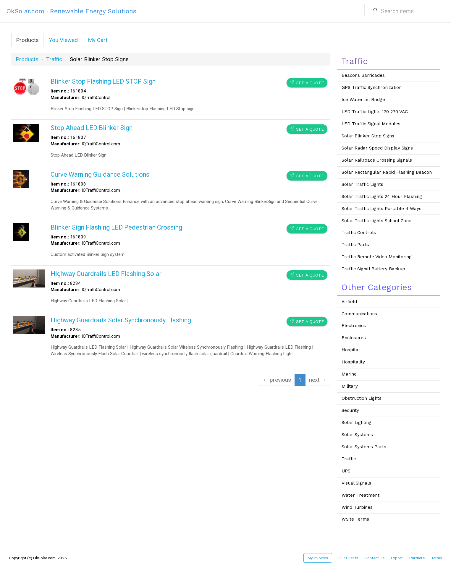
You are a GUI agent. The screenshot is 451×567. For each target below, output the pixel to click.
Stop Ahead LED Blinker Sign (91, 127)
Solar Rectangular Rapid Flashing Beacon (387, 172)
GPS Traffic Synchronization (372, 87)
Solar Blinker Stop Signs (368, 136)
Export (397, 557)
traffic (54, 59)
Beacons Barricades (363, 75)
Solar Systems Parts (364, 446)
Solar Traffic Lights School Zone (376, 220)
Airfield (349, 301)
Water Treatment (360, 495)
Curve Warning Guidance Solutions (100, 174)
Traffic (349, 459)
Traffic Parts (355, 244)
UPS (346, 471)
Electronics (354, 325)
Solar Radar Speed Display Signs (377, 148)
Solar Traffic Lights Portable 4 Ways (381, 208)
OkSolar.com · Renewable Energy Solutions (71, 11)
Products (27, 40)
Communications (359, 313)
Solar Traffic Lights (362, 184)
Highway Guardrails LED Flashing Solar (106, 273)
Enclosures (354, 337)
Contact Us (374, 557)
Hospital (351, 349)
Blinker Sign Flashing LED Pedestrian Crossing (116, 227)
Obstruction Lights (362, 398)
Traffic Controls (359, 232)
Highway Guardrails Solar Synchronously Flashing (121, 320)
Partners (417, 557)
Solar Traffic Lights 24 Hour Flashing (382, 196)
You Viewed (63, 40)
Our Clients (348, 557)
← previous (277, 379)
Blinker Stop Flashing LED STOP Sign (103, 81)
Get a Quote (307, 82)
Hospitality (353, 362)
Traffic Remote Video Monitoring (377, 256)
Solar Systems (357, 434)
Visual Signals (356, 483)
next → (317, 379)
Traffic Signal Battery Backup (373, 269)
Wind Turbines (357, 507)
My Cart (97, 40)
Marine (349, 374)
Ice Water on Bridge (363, 99)
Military (350, 386)
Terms (436, 557)
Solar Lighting (356, 422)
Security (350, 410)
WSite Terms (355, 519)
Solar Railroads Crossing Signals (377, 160)
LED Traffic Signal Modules (371, 123)
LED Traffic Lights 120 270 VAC (375, 111)
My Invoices (318, 557)
